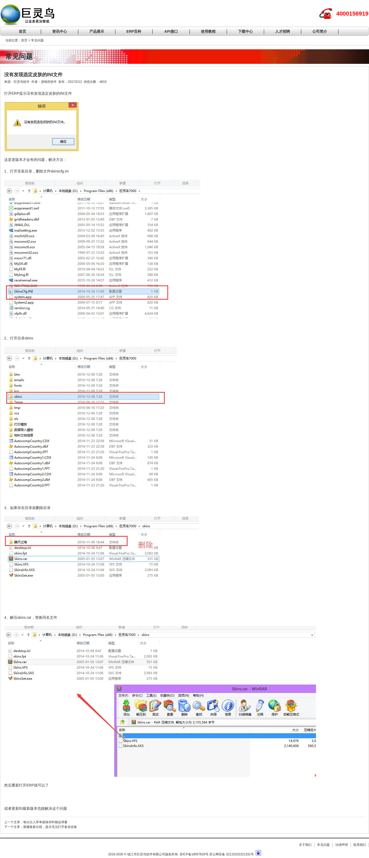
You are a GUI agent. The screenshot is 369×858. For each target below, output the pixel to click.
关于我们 (305, 845)
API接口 (171, 31)
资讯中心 (59, 31)
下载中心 (245, 31)
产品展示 (96, 31)
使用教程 (208, 31)
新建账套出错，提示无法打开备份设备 (50, 827)
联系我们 (359, 845)
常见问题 (323, 845)
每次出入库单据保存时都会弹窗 (45, 822)
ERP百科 (134, 31)
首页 (22, 31)
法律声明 (341, 845)
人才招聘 (282, 31)
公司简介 (319, 31)
